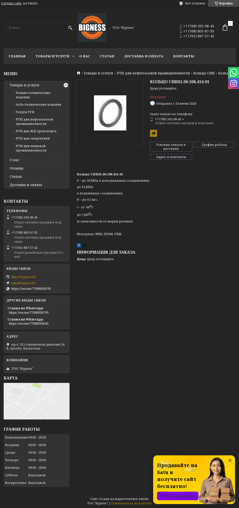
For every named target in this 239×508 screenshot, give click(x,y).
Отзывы (16, 168)
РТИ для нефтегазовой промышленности (153, 73)
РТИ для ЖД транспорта (36, 131)
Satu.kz (144, 499)
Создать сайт (11, 3)
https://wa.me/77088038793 (31, 288)
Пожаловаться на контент (131, 503)
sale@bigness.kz (23, 283)
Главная (17, 56)
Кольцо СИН (204, 73)
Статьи (107, 56)
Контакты (183, 56)
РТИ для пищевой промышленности (31, 148)
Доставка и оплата (143, 56)
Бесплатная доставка (153, 133)
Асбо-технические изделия (38, 104)
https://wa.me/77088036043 (29, 323)
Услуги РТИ (25, 112)
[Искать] (70, 28)
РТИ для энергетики (33, 138)
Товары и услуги (52, 56)
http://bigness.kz (23, 277)
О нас (84, 56)
